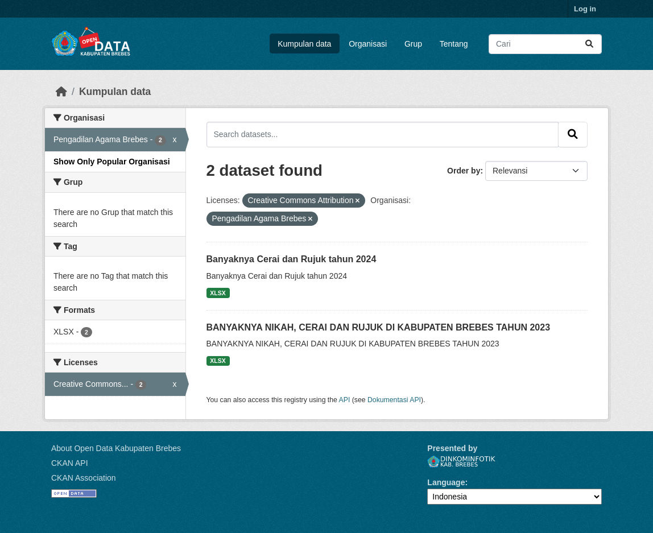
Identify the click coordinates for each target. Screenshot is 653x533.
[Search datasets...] (545, 44)
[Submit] (589, 44)
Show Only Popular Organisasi (111, 161)
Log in (585, 9)
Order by (463, 170)
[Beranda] (61, 91)
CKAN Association (83, 477)
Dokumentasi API (394, 400)
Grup (413, 43)
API (344, 400)
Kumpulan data (304, 43)
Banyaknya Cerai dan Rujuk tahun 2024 (291, 259)
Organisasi (368, 43)
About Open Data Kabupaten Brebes (116, 448)
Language (446, 482)
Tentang (454, 43)
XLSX (217, 293)
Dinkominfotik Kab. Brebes (461, 462)
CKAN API (69, 463)
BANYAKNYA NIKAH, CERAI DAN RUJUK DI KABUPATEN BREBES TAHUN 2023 (378, 327)
